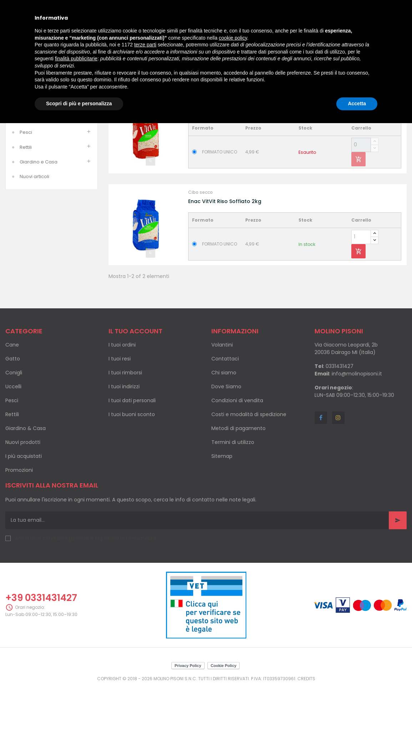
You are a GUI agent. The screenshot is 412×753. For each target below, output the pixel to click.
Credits (306, 746)
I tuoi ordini (122, 412)
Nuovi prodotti (22, 509)
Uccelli (27, 185)
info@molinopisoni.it (357, 441)
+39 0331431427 (41, 665)
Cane (12, 412)
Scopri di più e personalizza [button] (79, 103)
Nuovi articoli (34, 244)
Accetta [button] (357, 103)
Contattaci (225, 426)
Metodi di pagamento (238, 495)
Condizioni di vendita (237, 467)
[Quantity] (361, 212)
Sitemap (221, 523)
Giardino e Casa (38, 229)
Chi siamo (223, 440)
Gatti (25, 155)
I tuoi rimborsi (125, 440)
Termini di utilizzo (232, 509)
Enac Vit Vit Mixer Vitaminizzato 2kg (233, 176)
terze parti (145, 44)
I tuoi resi (120, 426)
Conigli (13, 440)
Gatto (12, 426)
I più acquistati (23, 523)
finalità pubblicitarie (76, 58)
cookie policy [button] (233, 38)
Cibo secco (200, 168)
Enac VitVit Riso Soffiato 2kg (224, 268)
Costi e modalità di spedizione (248, 481)
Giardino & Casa (25, 495)
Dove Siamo (226, 454)
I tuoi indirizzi (124, 454)
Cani (25, 141)
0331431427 (339, 433)
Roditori (28, 170)
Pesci (26, 200)
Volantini (222, 412)
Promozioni (19, 537)
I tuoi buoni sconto (132, 481)
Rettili (26, 214)
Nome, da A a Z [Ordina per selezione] (357, 138)
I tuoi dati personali (132, 467)
